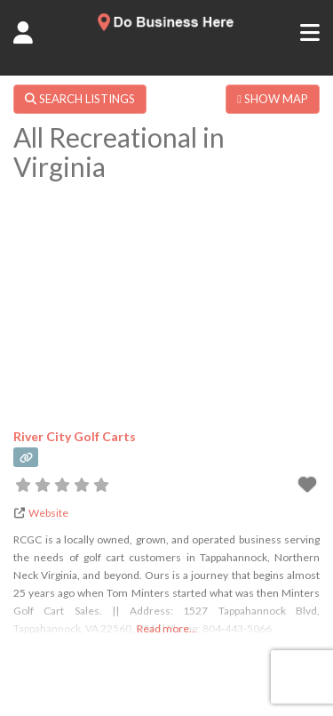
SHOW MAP (272, 99)
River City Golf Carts (74, 436)
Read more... (167, 628)
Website (48, 512)
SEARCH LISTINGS (80, 99)
